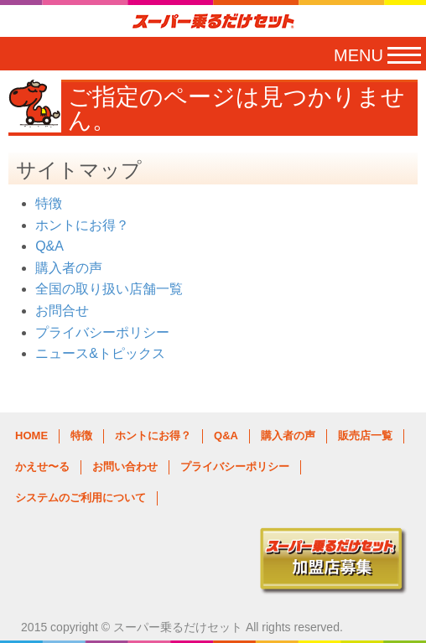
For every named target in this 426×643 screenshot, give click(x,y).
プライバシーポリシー (102, 332)
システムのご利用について (80, 497)
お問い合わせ (125, 466)
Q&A (49, 246)
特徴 (48, 203)
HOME (31, 435)
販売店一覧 (365, 435)
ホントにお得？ (82, 225)
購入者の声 (68, 268)
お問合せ (62, 310)
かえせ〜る (42, 466)
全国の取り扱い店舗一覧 (109, 289)
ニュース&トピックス (100, 353)
